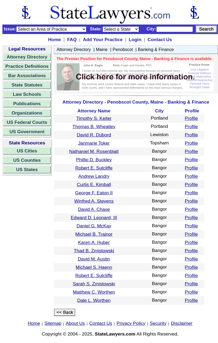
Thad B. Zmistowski (94, 250)
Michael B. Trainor (94, 234)
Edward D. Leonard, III (94, 217)
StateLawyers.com (115, 334)
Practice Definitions (27, 66)
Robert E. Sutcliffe (93, 168)
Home (54, 39)
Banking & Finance (156, 49)
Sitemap (52, 323)
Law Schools (27, 94)
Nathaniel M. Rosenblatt (94, 151)
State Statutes (26, 85)
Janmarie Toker (94, 143)
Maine (102, 49)
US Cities (27, 150)
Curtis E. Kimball (94, 184)
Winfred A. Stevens (94, 201)
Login (135, 39)
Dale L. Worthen (94, 300)
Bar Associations (27, 75)
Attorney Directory (27, 57)
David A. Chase (94, 209)
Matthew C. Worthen (94, 292)
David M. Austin (94, 259)
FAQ (72, 39)
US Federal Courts (27, 122)
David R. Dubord (94, 134)
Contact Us (159, 39)
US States (27, 169)
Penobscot (123, 49)
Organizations (26, 113)
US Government (27, 131)
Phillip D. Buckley (94, 159)
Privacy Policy (130, 323)
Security (158, 323)
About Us (75, 323)
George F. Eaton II (94, 192)
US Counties (27, 160)
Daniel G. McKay (93, 225)
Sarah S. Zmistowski (94, 283)
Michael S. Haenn (94, 267)
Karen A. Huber (94, 242)
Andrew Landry (94, 176)
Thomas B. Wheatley (93, 126)
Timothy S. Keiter (93, 118)
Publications (27, 103)
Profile (191, 118)
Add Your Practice (103, 39)
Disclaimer (182, 323)
